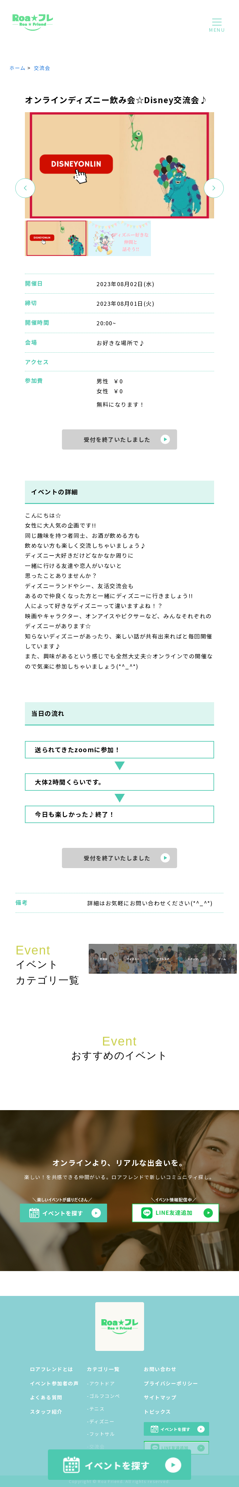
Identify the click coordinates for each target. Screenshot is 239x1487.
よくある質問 (46, 1397)
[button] (213, 188)
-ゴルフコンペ (103, 1396)
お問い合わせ (160, 1369)
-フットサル (101, 1433)
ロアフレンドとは (51, 1369)
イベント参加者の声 (54, 1383)
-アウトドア (101, 1383)
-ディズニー (101, 1421)
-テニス (96, 1408)
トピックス (157, 1411)
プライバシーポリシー (171, 1383)
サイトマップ (160, 1397)
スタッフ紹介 (46, 1411)
